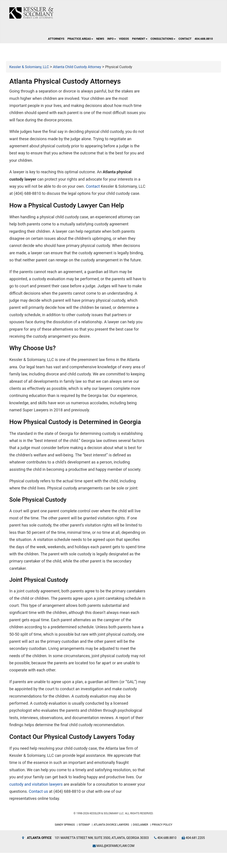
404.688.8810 (204, 40)
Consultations (163, 40)
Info (111, 40)
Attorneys (56, 40)
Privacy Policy (162, 826)
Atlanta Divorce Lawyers (111, 826)
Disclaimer (140, 826)
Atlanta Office (39, 839)
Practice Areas (80, 40)
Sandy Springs (65, 826)
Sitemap (84, 826)
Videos (124, 40)
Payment (139, 40)
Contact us (38, 792)
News (100, 40)
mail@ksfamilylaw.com (114, 847)
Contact (185, 40)
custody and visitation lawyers (36, 785)
